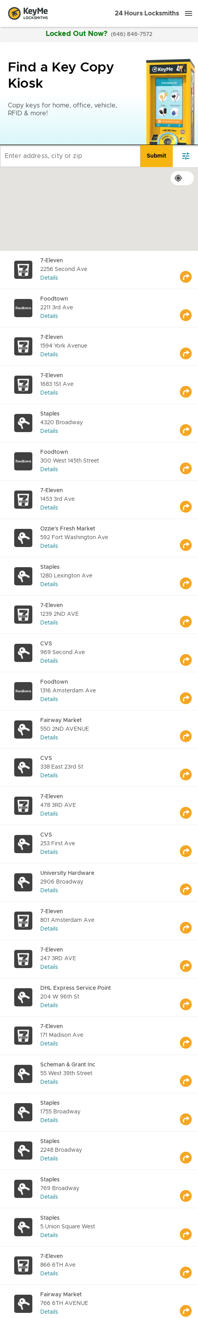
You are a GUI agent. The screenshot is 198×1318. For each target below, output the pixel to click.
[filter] (186, 156)
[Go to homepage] (28, 13)
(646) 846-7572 (131, 34)
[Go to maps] (189, 270)
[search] (156, 156)
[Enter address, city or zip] (70, 156)
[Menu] (188, 13)
